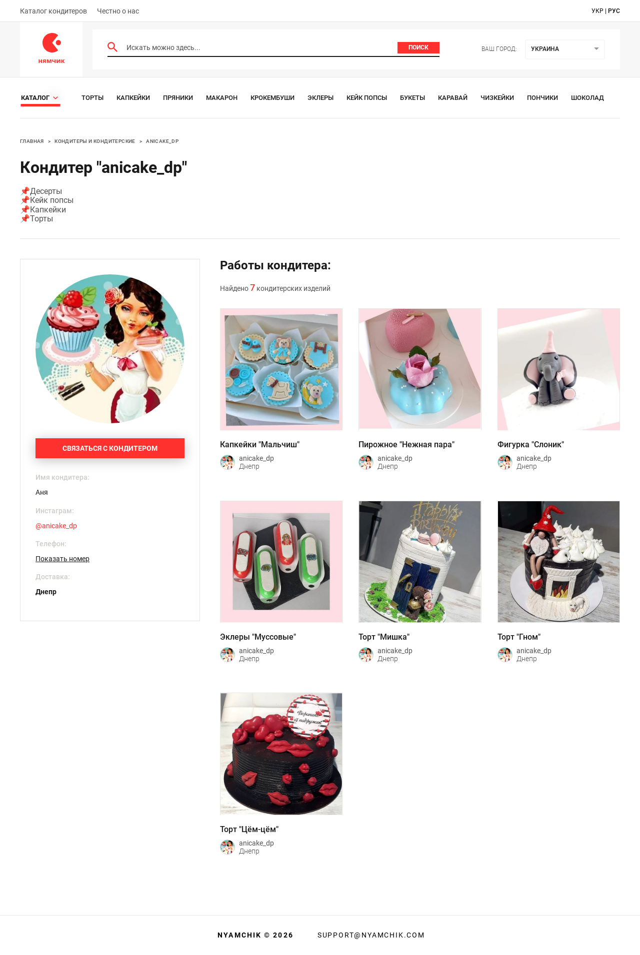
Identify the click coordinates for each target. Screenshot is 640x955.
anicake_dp (162, 141)
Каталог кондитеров (53, 11)
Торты (93, 97)
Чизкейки (497, 97)
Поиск (418, 47)
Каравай (453, 97)
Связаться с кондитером (110, 448)
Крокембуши (272, 97)
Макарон (222, 97)
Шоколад (587, 97)
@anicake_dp (56, 526)
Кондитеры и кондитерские (95, 141)
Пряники (178, 97)
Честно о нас (118, 11)
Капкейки (133, 97)
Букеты (412, 97)
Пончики (542, 97)
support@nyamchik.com (370, 935)
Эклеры (321, 97)
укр (598, 10)
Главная (32, 141)
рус (614, 10)
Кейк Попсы (366, 97)
